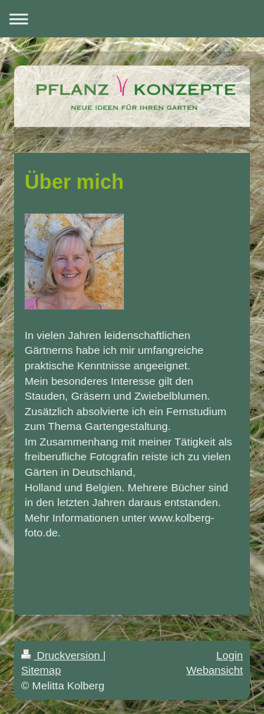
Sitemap (41, 670)
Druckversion (62, 655)
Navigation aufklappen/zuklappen (132, 19)
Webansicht (215, 670)
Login (229, 655)
